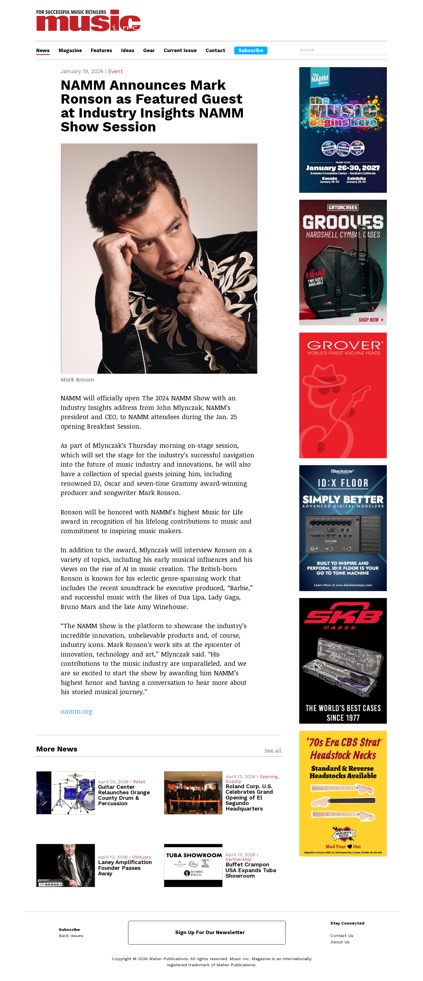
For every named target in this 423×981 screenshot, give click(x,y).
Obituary (141, 857)
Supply (233, 781)
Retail (139, 781)
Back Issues (71, 935)
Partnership (239, 859)
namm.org (76, 711)
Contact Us (341, 935)
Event (115, 71)
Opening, (269, 776)
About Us (340, 942)
